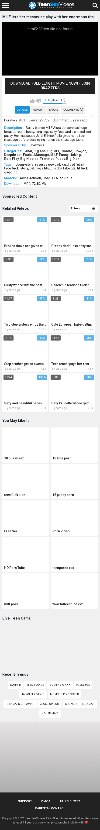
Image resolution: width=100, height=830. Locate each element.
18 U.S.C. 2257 (70, 801)
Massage (41, 155)
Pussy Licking (70, 155)
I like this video (32, 101)
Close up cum (49, 704)
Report (38, 109)
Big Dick (72, 159)
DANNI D (15, 684)
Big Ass (40, 151)
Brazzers (37, 145)
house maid (50, 713)
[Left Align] (6, 5)
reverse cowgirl (47, 164)
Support (25, 801)
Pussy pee (83, 684)
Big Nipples (29, 159)
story (24, 168)
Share (53, 109)
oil (32, 168)
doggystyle (25, 164)
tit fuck (82, 168)
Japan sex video (33, 694)
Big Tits (53, 151)
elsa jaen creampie (20, 704)
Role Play (11, 159)
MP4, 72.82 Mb (35, 184)
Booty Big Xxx (60, 684)
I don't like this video (38, 101)
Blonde (66, 151)
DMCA (45, 801)
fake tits (69, 168)
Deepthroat (13, 155)
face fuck (11, 168)
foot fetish (76, 164)
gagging (11, 172)
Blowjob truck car (79, 704)
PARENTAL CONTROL (50, 808)
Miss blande (35, 684)
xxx (64, 164)
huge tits (42, 168)
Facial (28, 155)
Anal (28, 151)
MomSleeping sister (64, 694)
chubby (56, 168)
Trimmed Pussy (52, 159)
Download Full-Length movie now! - (50, 85)
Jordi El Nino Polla (58, 178)
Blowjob (79, 151)
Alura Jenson (30, 178)
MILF (53, 155)
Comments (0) (73, 109)
